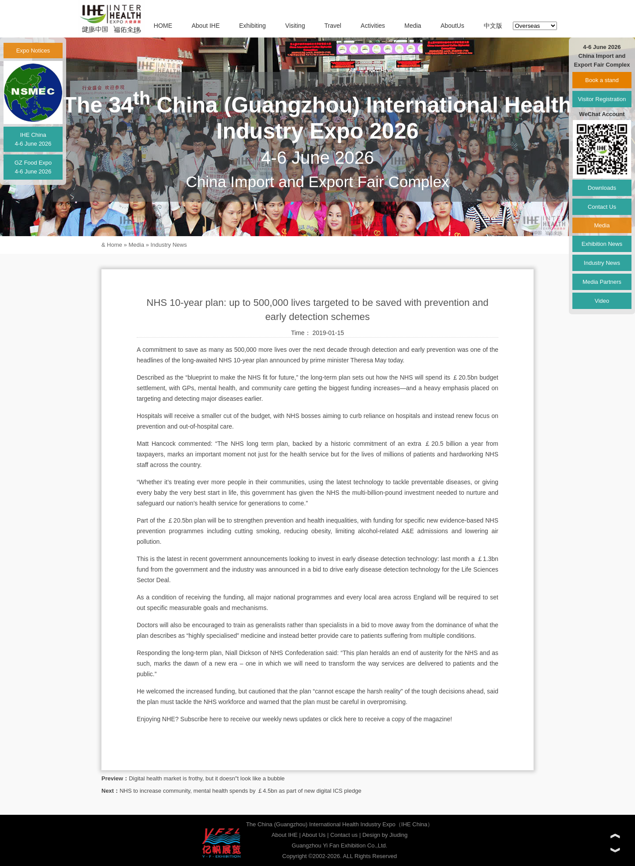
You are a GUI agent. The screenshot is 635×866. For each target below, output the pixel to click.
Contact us (344, 835)
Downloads (602, 187)
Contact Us (602, 206)
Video (601, 300)
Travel (333, 25)
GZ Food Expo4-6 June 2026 (33, 167)
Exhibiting (252, 25)
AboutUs (452, 25)
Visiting (295, 25)
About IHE (205, 25)
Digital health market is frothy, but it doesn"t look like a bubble (206, 778)
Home (114, 244)
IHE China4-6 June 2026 (33, 139)
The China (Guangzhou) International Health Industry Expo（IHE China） (339, 824)
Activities (373, 25)
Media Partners (602, 282)
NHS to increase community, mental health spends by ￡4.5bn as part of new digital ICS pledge (240, 790)
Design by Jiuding (385, 835)
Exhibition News (602, 244)
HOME (163, 25)
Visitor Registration (602, 99)
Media (412, 25)
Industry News (168, 244)
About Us (313, 835)
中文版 (493, 25)
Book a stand (602, 80)
